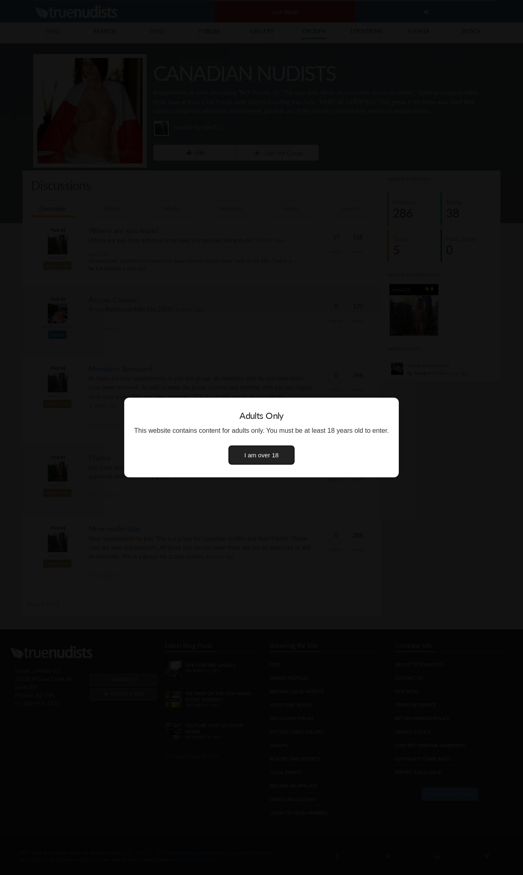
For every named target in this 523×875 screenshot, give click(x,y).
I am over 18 (261, 455)
